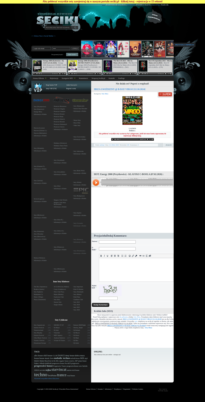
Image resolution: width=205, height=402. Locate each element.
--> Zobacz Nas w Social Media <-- (43, 36)
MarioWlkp (161, 5)
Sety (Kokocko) (39, 231)
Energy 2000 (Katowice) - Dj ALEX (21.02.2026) (53, 62)
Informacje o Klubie (40, 114)
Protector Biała (58, 116)
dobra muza (80, 355)
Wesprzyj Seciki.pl (98, 78)
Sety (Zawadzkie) (59, 172)
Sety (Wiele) (77, 182)
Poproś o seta (71, 89)
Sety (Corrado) (78, 223)
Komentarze (83, 78)
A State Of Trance (62, 340)
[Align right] (118, 256)
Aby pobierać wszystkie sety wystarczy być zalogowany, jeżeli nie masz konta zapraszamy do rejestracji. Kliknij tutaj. (132, 135)
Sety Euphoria (38, 292)
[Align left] (111, 256)
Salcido (84, 366)
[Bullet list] (122, 256)
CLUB (55, 356)
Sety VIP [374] (51, 89)
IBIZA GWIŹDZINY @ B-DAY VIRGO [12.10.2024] (119, 89)
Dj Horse (81, 335)
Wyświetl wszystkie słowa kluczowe (46, 378)
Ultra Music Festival (42, 338)
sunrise (69, 370)
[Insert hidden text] (150, 256)
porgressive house (58, 363)
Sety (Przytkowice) (40, 106)
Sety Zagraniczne (42, 325)
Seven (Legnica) (39, 199)
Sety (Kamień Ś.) (39, 166)
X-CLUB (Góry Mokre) (61, 286)
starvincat (58, 369)
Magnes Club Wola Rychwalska (60, 203)
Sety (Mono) (77, 294)
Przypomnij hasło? (57, 54)
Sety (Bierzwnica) (39, 236)
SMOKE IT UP (62, 325)
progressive (75, 363)
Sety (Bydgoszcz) (79, 196)
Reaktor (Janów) (39, 289)
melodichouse (75, 358)
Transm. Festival (42, 340)
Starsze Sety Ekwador (80, 108)
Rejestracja (54, 78)
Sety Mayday (42, 333)
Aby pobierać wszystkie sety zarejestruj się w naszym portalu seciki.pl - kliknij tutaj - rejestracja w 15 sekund (102, 1)
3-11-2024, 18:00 (114, 145)
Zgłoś (169, 145)
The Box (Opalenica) (40, 286)
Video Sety (76, 125)
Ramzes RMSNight (81, 325)
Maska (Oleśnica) (39, 258)
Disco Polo (76, 123)
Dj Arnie (81, 343)
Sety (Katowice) (39, 109)
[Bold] (101, 256)
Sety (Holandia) (39, 148)
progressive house (43, 365)
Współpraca (117, 389)
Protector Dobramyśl (60, 124)
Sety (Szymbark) (59, 160)
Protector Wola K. (59, 119)
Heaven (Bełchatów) (40, 133)
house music (44, 358)
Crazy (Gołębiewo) (60, 289)
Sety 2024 (76, 304)
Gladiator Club (78, 299)
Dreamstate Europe (42, 343)
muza (42, 361)
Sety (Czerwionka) (79, 137)
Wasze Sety (77, 120)
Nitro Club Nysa (59, 292)
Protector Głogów (59, 109)
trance (61, 375)
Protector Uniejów (59, 111)
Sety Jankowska (78, 151)
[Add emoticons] (129, 256)
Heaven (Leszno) (39, 128)
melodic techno (62, 358)
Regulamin (126, 389)
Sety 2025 (76, 307)
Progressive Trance (59, 366)
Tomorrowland (42, 330)
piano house (82, 361)
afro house (38, 355)
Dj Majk (81, 338)
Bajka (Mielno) (58, 294)
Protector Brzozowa (60, 106)
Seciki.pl (55, 389)
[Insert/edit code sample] (143, 256)
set (41, 370)
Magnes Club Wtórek (60, 200)
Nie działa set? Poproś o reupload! (132, 83)
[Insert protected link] (136, 256)
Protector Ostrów (59, 127)
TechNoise (52, 375)
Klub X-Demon (78, 289)
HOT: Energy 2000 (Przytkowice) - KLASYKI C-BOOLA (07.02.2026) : (129, 174)
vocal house (71, 376)
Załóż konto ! (72, 54)
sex (43, 370)
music (36, 361)
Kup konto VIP (51, 85)
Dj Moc (81, 340)
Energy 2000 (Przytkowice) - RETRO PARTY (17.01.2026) (89, 62)
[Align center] (115, 256)
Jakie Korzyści (71, 85)
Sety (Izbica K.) (59, 231)
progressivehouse (72, 366)
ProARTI (68, 363)
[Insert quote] (140, 256)
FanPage (121, 78)
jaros (109, 5)
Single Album (58, 304)
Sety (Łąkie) (77, 213)
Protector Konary (59, 114)
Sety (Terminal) (78, 292)
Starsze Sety (58, 302)
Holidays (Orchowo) (60, 143)
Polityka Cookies (137, 389)
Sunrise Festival (42, 327)
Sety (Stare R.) (58, 219)
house (36, 358)
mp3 (86, 358)
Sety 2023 (76, 302)
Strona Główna (38, 78)
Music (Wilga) (38, 297)
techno (40, 374)
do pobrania (124, 317)
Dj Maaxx (81, 333)
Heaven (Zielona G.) (40, 130)
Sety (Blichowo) (39, 215)
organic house (64, 361)
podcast (48, 363)
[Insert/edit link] (133, 256)
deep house (69, 355)
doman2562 (136, 5)
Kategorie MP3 (67, 78)
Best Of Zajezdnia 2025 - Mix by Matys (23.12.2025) (160, 62)
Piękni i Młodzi (39, 363)
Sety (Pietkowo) (59, 247)
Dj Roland (81, 330)
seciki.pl (102, 145)
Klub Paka (76, 297)
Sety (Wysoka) (38, 234)
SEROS (36, 370)
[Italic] (104, 256)
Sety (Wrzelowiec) (79, 251)
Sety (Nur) (57, 186)
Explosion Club (59, 297)
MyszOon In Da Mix (51, 361)
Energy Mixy (38, 112)
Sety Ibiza (105, 94)
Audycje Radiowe (62, 338)
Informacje (108, 389)
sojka (48, 370)
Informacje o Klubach (61, 129)
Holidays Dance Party (61, 145)
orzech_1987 (73, 361)
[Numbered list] (125, 256)
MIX (82, 358)
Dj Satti (62, 330)
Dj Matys (62, 327)
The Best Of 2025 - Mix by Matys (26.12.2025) (123, 62)
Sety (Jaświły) (38, 180)
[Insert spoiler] (146, 256)
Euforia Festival (42, 335)
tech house (75, 370)
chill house (47, 355)
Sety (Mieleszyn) (59, 269)
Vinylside (62, 333)
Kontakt (112, 78)
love (52, 358)
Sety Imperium (78, 286)
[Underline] (107, 256)
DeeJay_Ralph (81, 327)
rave (80, 366)
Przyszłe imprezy (184, 45)
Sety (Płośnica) (78, 239)
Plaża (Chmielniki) (40, 299)
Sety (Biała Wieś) (79, 170)
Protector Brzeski (59, 121)
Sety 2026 (76, 310)
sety (136, 321)
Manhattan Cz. (38, 294)
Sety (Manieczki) (78, 106)
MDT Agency (62, 335)
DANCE (61, 355)
